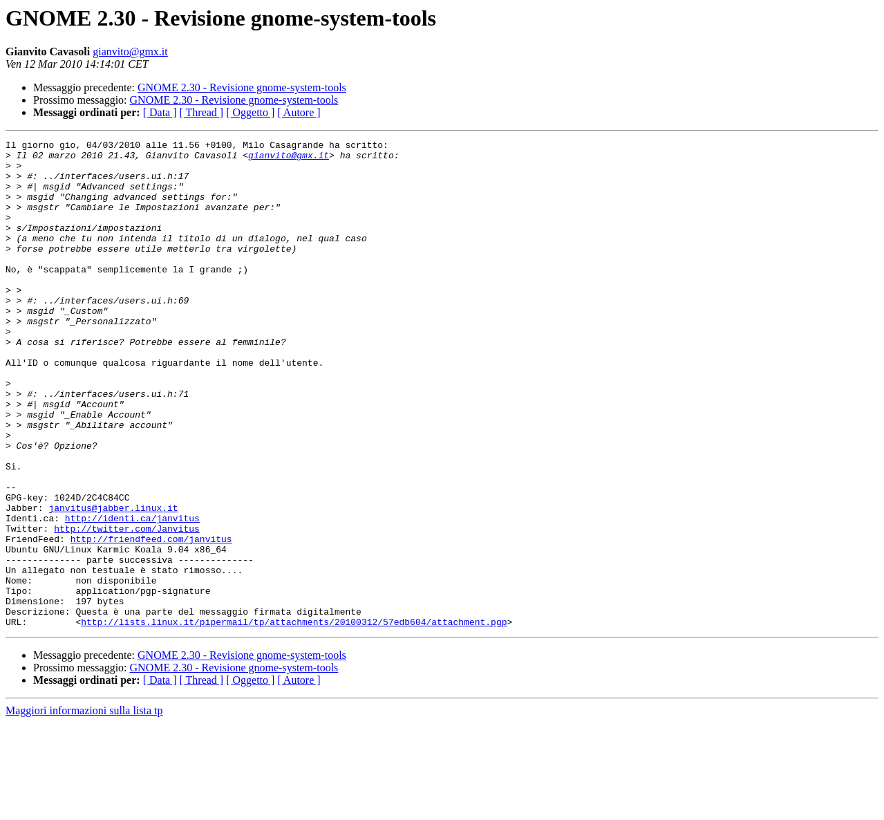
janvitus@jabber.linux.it (113, 582)
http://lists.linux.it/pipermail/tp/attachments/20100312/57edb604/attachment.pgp (294, 719)
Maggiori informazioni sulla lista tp (84, 808)
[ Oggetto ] (250, 112)
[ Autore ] (298, 112)
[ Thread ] (202, 112)
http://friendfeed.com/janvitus (151, 619)
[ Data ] (160, 112)
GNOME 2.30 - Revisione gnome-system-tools (242, 87)
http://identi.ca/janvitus (132, 594)
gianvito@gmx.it (130, 51)
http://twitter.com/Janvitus (127, 607)
